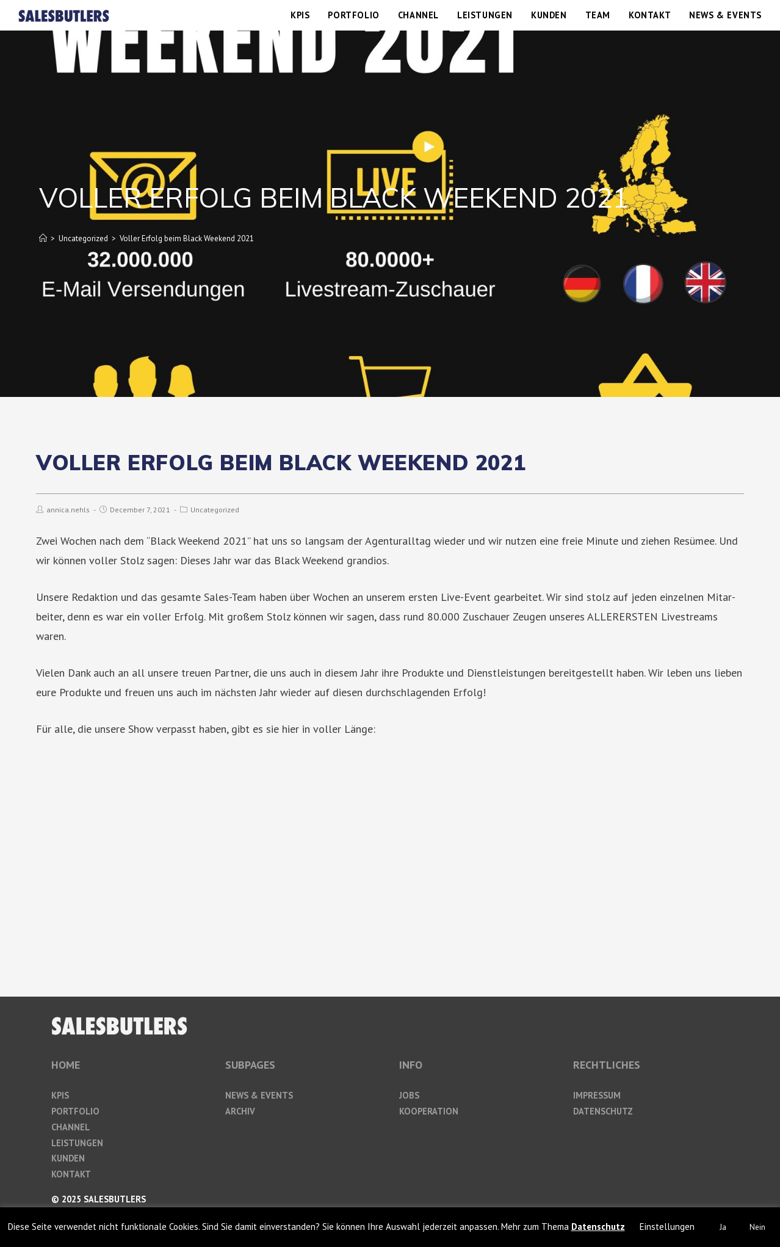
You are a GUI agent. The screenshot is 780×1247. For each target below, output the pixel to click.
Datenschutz (598, 1226)
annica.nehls (68, 509)
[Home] (43, 238)
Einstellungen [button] (667, 1226)
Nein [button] (757, 1227)
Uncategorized (214, 509)
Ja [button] (723, 1227)
